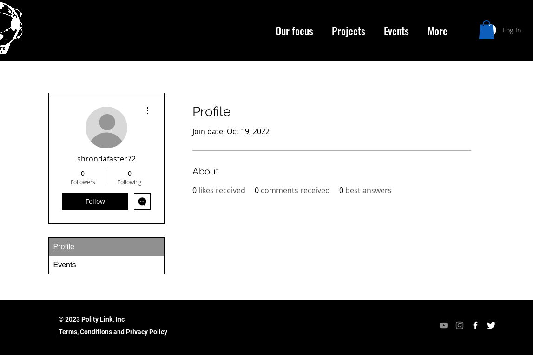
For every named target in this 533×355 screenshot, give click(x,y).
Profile (63, 247)
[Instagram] (459, 325)
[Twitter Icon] (491, 325)
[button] (486, 29)
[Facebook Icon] (475, 325)
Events (64, 265)
